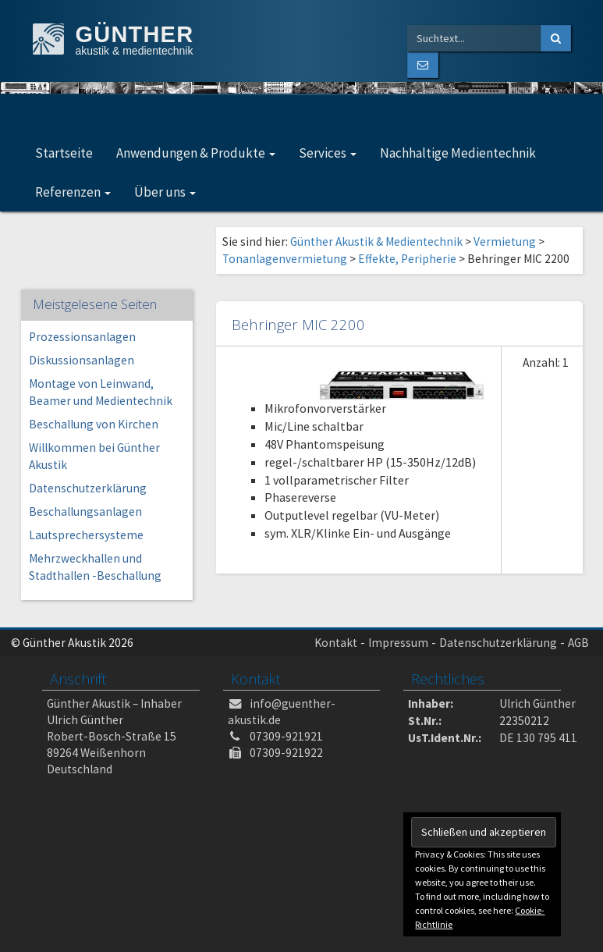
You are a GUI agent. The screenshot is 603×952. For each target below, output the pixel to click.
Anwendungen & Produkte (195, 153)
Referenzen (73, 192)
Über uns (165, 192)
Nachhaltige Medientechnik (458, 153)
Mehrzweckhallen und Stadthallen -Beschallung (95, 567)
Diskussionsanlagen (81, 360)
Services (327, 153)
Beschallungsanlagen (85, 511)
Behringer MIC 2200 (298, 324)
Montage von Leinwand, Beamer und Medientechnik (100, 392)
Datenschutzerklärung (88, 488)
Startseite (64, 153)
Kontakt (335, 642)
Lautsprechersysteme (86, 535)
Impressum (398, 642)
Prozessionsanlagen (82, 336)
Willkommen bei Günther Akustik (94, 456)
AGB (578, 642)
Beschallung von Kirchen (93, 424)
